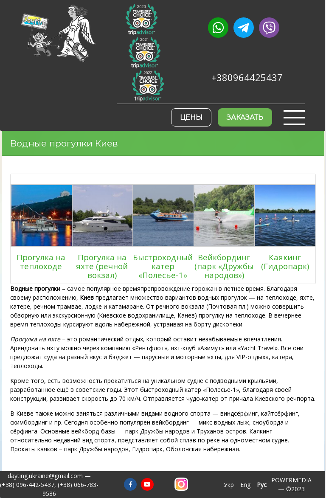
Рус (262, 485)
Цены (191, 117)
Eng (245, 485)
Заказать (245, 117)
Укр (229, 485)
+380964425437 (247, 77)
